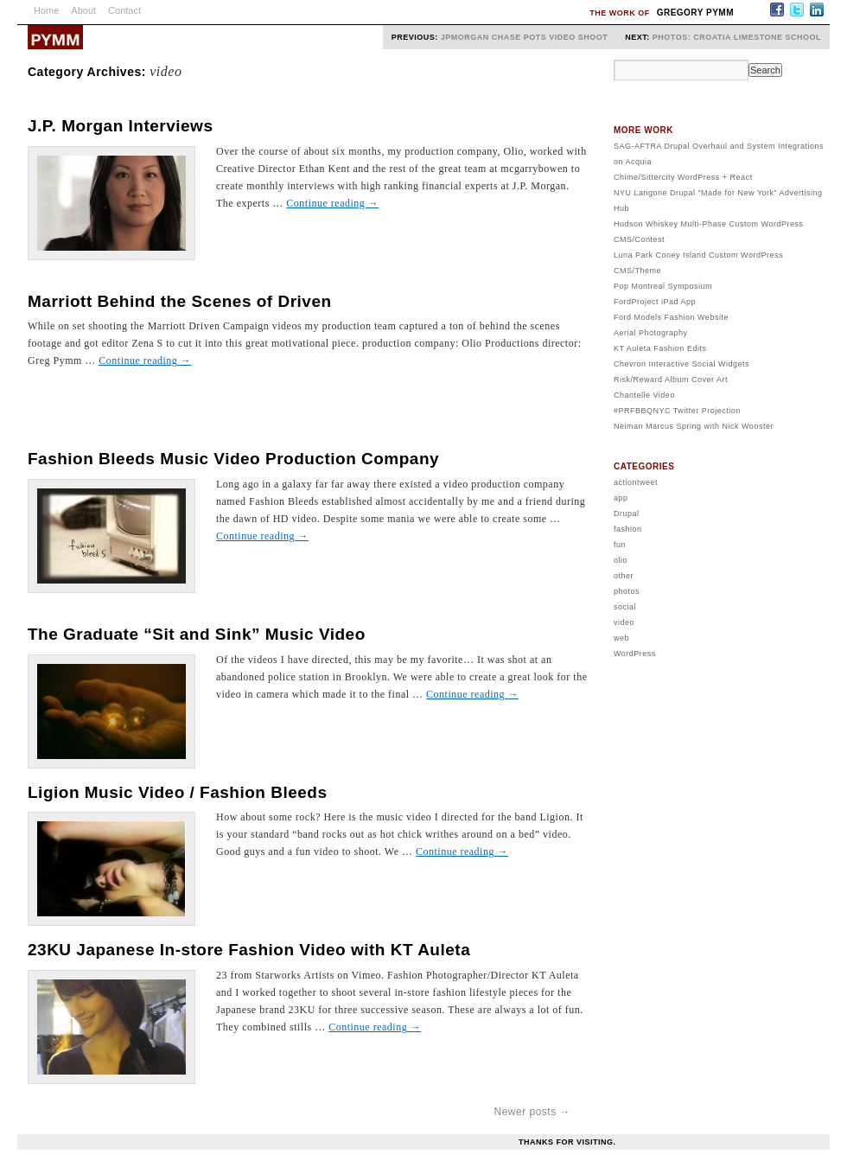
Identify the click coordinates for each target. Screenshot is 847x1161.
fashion (628, 529)
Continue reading (332, 203)
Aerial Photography (651, 333)
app (621, 498)
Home (46, 10)
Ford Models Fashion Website (671, 317)
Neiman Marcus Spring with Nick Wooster (694, 426)
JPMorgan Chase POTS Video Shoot (524, 37)
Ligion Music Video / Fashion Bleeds (178, 792)
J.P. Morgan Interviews (120, 126)
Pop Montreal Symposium (663, 286)
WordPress (635, 653)
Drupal (627, 513)
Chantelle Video (644, 395)
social (625, 607)
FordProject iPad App (655, 301)
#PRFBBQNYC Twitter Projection (677, 410)
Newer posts (532, 1112)
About (83, 10)
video (624, 622)
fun (620, 544)
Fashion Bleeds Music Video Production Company (233, 459)
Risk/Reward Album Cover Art (671, 379)
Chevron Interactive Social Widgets (681, 364)
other (624, 575)
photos (627, 591)
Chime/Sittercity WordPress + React (683, 177)
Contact (124, 10)
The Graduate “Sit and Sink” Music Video (197, 634)
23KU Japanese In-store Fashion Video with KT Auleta (249, 950)
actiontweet (636, 482)
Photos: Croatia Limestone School (737, 37)
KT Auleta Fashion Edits (660, 348)
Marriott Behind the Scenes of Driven (180, 301)
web (621, 638)
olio (620, 560)
